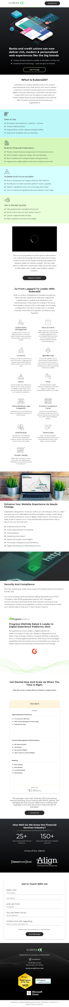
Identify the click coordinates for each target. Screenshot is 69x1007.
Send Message (34, 934)
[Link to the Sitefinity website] (19, 619)
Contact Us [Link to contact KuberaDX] (34, 813)
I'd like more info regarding (19, 921)
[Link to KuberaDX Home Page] (16, 3)
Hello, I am (11, 890)
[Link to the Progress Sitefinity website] (43, 981)
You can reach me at (16, 912)
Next (60, 861)
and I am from (13, 904)
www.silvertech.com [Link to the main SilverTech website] (34, 968)
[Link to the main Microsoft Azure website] (34, 993)
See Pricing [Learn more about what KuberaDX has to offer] (34, 70)
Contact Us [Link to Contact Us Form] (52, 3)
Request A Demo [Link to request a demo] (34, 278)
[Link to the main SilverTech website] (34, 959)
